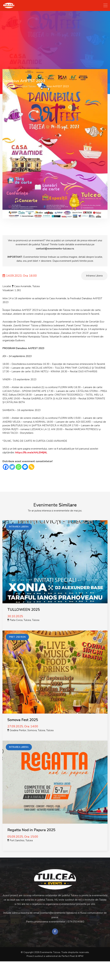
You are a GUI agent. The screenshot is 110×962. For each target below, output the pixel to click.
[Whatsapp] (18, 467)
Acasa (6, 86)
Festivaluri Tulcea (26, 86)
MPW (80, 956)
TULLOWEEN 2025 (23, 609)
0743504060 (76, 921)
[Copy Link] (31, 467)
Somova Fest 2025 (22, 719)
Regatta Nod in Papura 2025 (31, 829)
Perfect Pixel (68, 956)
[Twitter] (12, 467)
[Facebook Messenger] (25, 467)
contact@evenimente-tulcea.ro (55, 248)
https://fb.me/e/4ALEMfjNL (31, 452)
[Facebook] (6, 467)
